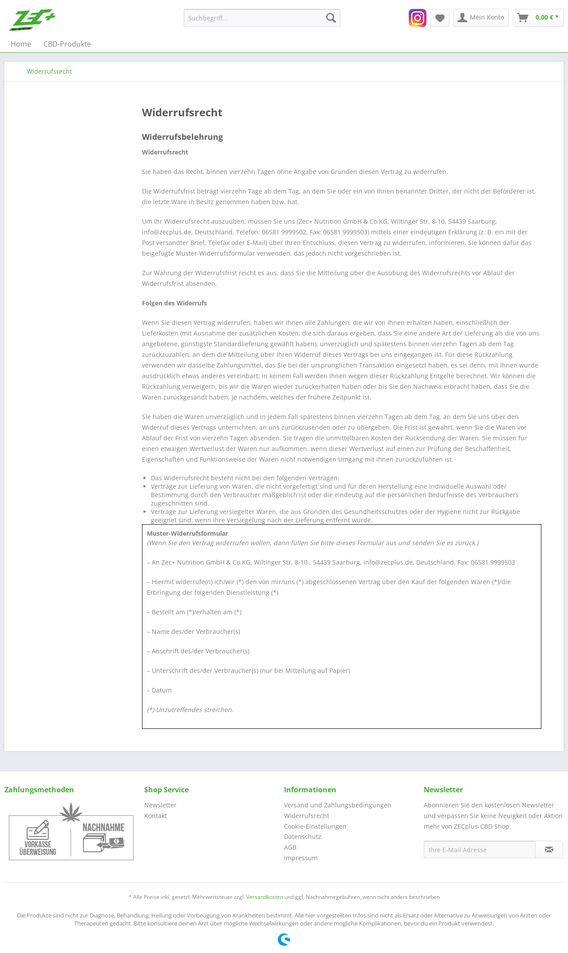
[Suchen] (331, 18)
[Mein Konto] (481, 18)
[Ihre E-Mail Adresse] (480, 849)
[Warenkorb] (538, 18)
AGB (290, 847)
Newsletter (160, 805)
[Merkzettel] (440, 18)
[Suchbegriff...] (262, 18)
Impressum (301, 858)
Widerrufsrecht (306, 815)
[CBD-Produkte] (67, 44)
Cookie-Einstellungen (315, 826)
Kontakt (155, 815)
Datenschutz (302, 836)
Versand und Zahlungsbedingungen (337, 805)
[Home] (20, 44)
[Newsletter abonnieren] (549, 849)
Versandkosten (264, 897)
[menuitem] (262, 18)
